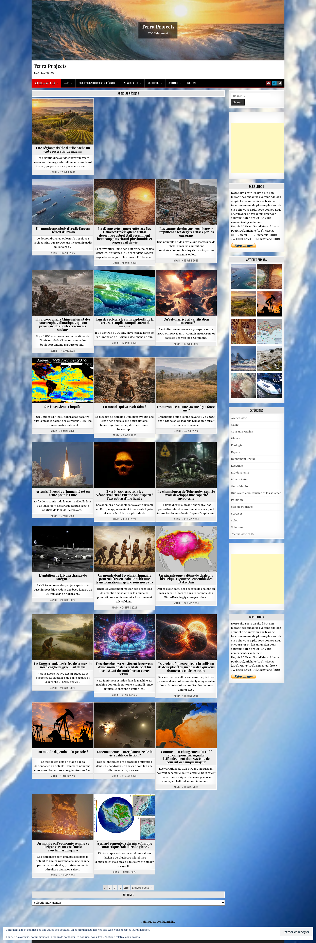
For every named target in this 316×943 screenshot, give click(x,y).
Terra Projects (158, 26)
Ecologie (236, 445)
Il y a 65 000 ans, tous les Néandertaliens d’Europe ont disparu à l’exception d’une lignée (124, 494)
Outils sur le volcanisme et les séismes (256, 493)
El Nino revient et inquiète (62, 406)
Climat (235, 424)
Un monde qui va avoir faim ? (124, 406)
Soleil (234, 520)
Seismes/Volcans (242, 506)
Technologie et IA (242, 534)
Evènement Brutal (243, 458)
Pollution (237, 499)
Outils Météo (239, 486)
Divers (235, 438)
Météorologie (240, 472)
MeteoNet (192, 83)
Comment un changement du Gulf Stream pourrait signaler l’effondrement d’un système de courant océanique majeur (186, 756)
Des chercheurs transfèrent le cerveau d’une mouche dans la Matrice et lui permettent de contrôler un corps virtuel (124, 668)
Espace (236, 452)
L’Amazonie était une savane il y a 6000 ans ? (186, 408)
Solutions (153, 83)
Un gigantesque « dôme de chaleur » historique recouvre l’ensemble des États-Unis (186, 578)
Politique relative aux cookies (122, 937)
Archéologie (239, 418)
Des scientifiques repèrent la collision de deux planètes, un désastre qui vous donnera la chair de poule (186, 667)
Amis (66, 83)
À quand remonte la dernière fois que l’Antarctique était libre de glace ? (124, 845)
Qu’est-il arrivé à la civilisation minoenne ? (186, 321)
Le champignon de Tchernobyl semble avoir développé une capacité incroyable (186, 494)
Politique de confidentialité (158, 921)
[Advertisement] (261, 148)
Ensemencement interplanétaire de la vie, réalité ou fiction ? (125, 753)
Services (237, 513)
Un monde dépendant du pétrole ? (62, 751)
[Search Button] (279, 83)
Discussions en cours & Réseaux (97, 83)
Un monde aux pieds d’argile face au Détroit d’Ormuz (63, 230)
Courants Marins (242, 431)
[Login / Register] (274, 83)
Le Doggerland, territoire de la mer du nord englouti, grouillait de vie (62, 665)
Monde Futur (239, 479)
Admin (53, 172)
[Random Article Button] (268, 83)
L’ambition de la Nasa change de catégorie (63, 577)
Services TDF (131, 83)
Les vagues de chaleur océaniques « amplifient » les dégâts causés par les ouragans (186, 231)
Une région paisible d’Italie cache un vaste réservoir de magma (63, 149)
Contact (173, 83)
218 (126, 887)
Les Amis (237, 465)
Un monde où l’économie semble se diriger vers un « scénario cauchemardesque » (62, 846)
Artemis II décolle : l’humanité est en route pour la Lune (63, 493)
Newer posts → (142, 887)
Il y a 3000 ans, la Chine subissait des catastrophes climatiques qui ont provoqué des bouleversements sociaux (62, 324)
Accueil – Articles (45, 83)
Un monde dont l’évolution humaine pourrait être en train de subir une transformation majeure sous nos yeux (124, 578)
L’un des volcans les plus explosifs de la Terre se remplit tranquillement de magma (124, 322)
